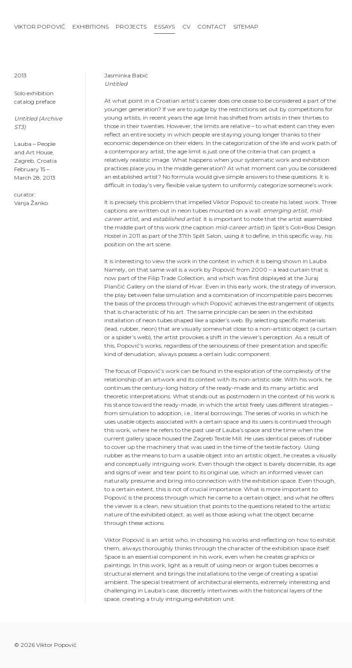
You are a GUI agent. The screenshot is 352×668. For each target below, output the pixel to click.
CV (186, 26)
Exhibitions (90, 26)
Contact (211, 26)
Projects (131, 26)
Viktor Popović (39, 26)
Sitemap (245, 26)
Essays (164, 26)
